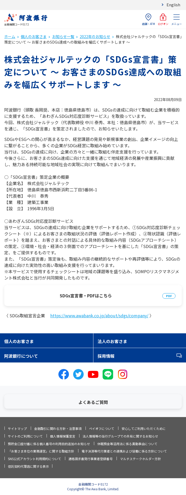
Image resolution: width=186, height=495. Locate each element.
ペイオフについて (101, 428)
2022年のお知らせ (95, 36)
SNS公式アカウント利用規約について (34, 458)
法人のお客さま (112, 341)
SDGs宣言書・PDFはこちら (86, 295)
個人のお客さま (34, 36)
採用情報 (106, 356)
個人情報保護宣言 (62, 436)
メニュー (176, 19)
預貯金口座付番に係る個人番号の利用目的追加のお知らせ (49, 443)
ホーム (9, 36)
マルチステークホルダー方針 (140, 458)
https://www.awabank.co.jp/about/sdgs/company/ (99, 315)
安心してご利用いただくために (144, 428)
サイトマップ (17, 428)
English (173, 4)
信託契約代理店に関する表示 (28, 466)
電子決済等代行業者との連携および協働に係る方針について (124, 451)
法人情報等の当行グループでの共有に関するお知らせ (120, 436)
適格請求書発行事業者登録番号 (90, 458)
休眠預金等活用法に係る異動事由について (127, 443)
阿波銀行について (21, 356)
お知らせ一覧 (63, 36)
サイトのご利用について (25, 436)
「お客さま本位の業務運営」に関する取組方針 (41, 451)
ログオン (163, 19)
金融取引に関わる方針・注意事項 (58, 428)
